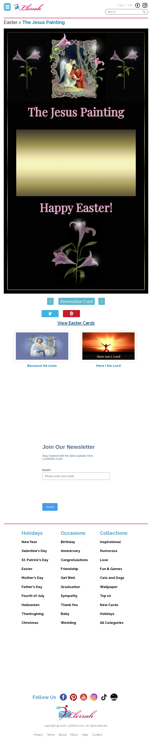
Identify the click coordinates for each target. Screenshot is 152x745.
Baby (65, 614)
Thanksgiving (33, 614)
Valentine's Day (34, 551)
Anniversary (70, 551)
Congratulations (74, 560)
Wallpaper (109, 587)
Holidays (107, 614)
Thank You (69, 605)
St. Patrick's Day (35, 560)
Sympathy (69, 596)
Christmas (30, 623)
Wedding (68, 623)
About (62, 734)
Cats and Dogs (112, 578)
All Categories (112, 623)
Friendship (69, 569)
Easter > (13, 22)
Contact (97, 734)
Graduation (70, 587)
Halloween (30, 605)
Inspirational (110, 542)
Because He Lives (42, 366)
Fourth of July (33, 596)
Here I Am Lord (108, 366)
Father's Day (32, 587)
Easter (27, 569)
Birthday (68, 542)
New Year (29, 542)
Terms (51, 734)
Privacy (38, 734)
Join (130, 5)
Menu (7, 7)
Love (104, 560)
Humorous (108, 551)
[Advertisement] (76, 402)
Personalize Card (76, 301)
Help (85, 734)
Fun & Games (111, 569)
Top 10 (105, 596)
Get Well (68, 578)
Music (74, 734)
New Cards (109, 605)
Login (121, 5)
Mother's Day (32, 578)
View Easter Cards (76, 322)
